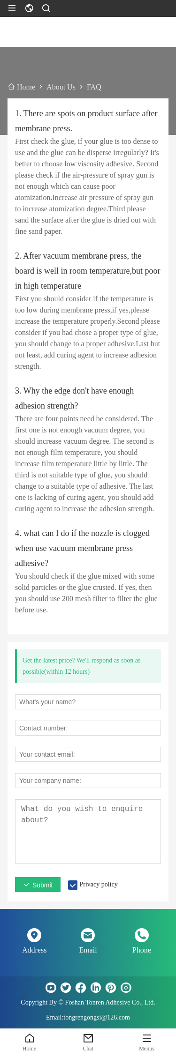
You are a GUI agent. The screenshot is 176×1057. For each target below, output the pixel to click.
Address (34, 950)
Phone (141, 950)
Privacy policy (98, 884)
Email (88, 950)
